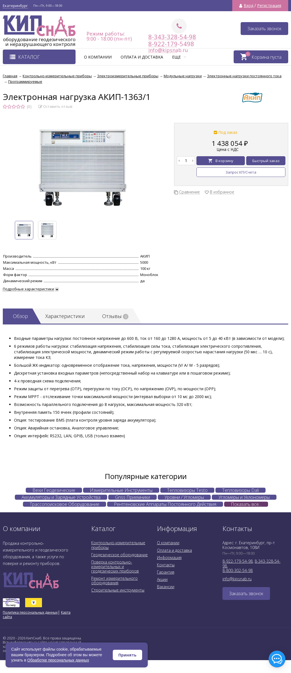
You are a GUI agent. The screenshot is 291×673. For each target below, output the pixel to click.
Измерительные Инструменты (121, 490)
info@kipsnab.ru (237, 578)
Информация (169, 557)
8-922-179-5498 (162, 44)
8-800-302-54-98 (237, 570)
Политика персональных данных (30, 612)
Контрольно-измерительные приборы (118, 545)
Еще (179, 57)
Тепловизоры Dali (240, 490)
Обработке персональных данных (58, 660)
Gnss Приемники (132, 497)
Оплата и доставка (142, 57)
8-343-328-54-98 (172, 37)
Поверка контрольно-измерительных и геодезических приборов (115, 566)
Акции (162, 579)
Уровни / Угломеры (184, 497)
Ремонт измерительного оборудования (114, 580)
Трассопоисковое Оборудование (64, 504)
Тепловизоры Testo (187, 490)
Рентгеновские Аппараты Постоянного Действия (165, 504)
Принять (127, 655)
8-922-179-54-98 (237, 561)
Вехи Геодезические (53, 490)
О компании (98, 57)
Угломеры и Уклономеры (244, 497)
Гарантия (165, 572)
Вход (248, 5)
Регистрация (269, 5)
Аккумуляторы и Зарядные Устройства (61, 497)
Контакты (166, 564)
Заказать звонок (264, 28)
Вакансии (165, 586)
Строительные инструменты (117, 590)
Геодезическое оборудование (119, 554)
